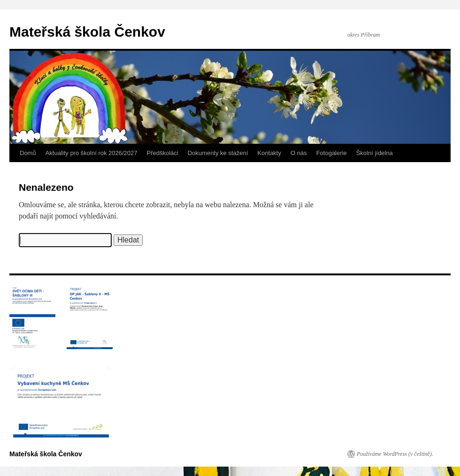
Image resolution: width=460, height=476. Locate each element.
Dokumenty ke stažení (218, 152)
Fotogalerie (331, 152)
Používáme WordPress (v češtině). (395, 454)
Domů (28, 152)
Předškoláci (162, 152)
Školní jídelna (374, 152)
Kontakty (269, 152)
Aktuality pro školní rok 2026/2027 (92, 152)
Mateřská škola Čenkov (87, 31)
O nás (299, 152)
